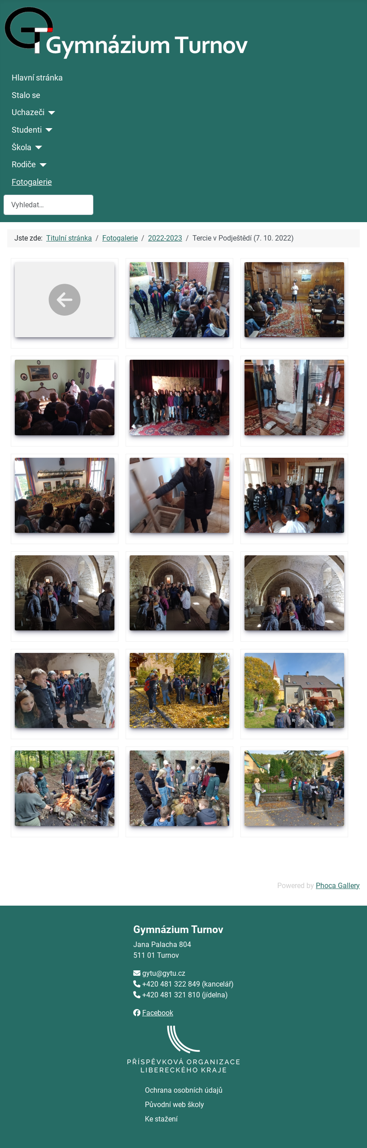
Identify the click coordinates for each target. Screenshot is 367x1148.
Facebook (157, 1013)
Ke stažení (161, 1119)
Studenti (27, 129)
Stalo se (26, 95)
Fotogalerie (32, 182)
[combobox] (48, 205)
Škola (21, 147)
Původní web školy (174, 1104)
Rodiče (24, 164)
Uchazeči (28, 112)
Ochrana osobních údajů (184, 1090)
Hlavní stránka (37, 77)
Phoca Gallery (338, 885)
